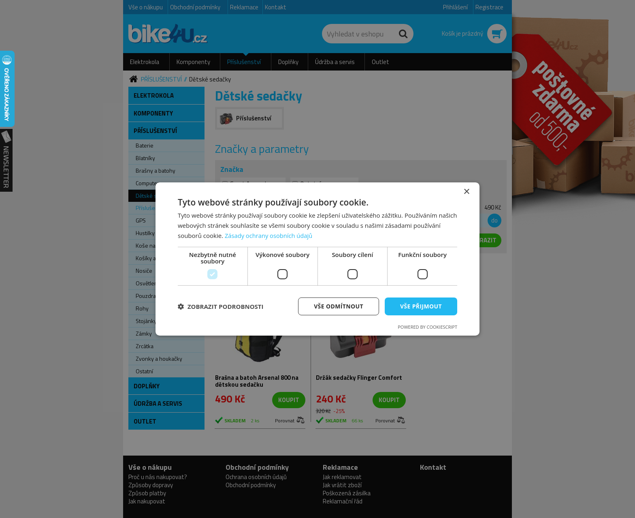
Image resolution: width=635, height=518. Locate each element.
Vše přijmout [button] (421, 306)
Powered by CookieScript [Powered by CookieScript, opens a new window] (427, 327)
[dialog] (317, 259)
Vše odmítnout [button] (338, 306)
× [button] (466, 192)
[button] (221, 306)
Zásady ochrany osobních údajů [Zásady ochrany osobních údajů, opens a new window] (269, 235)
